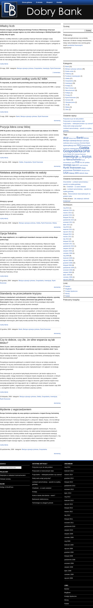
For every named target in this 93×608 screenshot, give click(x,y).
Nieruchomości (70, 90)
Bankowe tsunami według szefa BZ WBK (24, 78)
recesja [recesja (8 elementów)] (67, 165)
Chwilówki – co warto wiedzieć (76, 187)
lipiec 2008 (66, 275)
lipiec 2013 (66, 224)
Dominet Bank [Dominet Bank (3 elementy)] (85, 143)
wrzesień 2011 (67, 244)
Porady (67, 95)
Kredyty (67, 85)
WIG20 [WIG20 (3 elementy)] (81, 173)
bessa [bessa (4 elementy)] (86, 138)
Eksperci (49, 2)
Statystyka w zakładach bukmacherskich (13, 475)
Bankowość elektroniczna (40, 499)
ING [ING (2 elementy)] (73, 154)
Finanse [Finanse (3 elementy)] (84, 145)
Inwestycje (46, 68)
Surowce (68, 100)
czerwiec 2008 (67, 277)
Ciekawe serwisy (5, 479)
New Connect (69, 88)
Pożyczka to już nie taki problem (73, 119)
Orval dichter (67, 182)
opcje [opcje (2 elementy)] (73, 162)
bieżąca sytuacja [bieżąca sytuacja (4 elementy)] (70, 140)
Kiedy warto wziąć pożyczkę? (72, 126)
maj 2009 (66, 256)
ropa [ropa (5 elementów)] (73, 165)
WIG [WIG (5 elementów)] (77, 173)
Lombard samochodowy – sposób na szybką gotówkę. (46, 483)
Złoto (67, 109)
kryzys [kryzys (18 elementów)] (86, 156)
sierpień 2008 (67, 272)
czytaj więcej (4, 64)
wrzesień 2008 (67, 270)
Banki (18, 116)
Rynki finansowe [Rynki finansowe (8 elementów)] (72, 167)
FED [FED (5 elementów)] (79, 145)
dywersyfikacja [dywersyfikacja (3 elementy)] (68, 145)
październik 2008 (68, 267)
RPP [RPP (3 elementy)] (77, 165)
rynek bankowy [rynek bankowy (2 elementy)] (84, 165)
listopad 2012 (67, 234)
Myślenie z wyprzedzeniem (15, 409)
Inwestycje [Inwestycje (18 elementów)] (70, 156)
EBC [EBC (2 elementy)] (75, 145)
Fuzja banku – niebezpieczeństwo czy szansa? (78, 123)
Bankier (67, 286)
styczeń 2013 (67, 232)
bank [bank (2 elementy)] (74, 138)
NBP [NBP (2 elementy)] (64, 160)
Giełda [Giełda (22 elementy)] (84, 148)
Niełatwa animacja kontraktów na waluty (23, 172)
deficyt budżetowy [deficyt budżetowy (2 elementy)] (74, 143)
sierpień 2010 (67, 248)
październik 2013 (68, 220)
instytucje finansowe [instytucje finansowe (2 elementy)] (80, 154)
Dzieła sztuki (69, 71)
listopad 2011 (67, 241)
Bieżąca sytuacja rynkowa (25, 68)
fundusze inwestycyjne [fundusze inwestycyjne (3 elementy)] (71, 148)
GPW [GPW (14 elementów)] (86, 151)
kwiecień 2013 (67, 229)
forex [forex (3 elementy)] (89, 145)
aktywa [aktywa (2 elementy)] (71, 138)
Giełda (21, 162)
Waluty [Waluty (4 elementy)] (72, 173)
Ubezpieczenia (70, 102)
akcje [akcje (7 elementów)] (66, 137)
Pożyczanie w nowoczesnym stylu (74, 121)
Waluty (54, 223)
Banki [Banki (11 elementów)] (80, 137)
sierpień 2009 (67, 251)
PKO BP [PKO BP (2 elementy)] (82, 162)
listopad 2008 (67, 265)
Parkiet (67, 296)
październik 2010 (68, 246)
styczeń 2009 (67, 260)
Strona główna (27, 2)
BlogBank (68, 289)
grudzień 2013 (67, 215)
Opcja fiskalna (8, 233)
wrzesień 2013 (67, 222)
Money (67, 293)
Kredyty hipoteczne (71, 291)
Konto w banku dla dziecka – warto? (43, 495)
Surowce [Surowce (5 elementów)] (77, 170)
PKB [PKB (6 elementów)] (77, 162)
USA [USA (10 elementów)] (66, 172)
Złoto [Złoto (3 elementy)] (86, 173)
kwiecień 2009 (67, 258)
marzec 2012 (67, 236)
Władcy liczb (7, 25)
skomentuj (57, 120)
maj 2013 (66, 227)
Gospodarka (38, 68)
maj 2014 (66, 208)
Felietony (68, 74)
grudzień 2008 (67, 263)
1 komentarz (56, 72)
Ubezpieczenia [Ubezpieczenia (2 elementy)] (85, 170)
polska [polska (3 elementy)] (87, 162)
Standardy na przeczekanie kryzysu (20, 293)
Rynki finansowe (55, 68)
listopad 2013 (67, 217)
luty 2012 (66, 239)
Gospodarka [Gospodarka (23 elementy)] (72, 151)
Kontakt (59, 2)
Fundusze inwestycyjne (72, 76)
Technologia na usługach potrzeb (42, 503)
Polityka (67, 93)
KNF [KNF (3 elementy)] (80, 157)
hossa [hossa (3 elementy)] (69, 154)
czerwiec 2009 (67, 253)
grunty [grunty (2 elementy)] (65, 154)
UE (66, 105)
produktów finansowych (75, 45)
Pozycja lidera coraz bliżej (15, 126)
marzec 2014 (67, 213)
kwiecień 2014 (67, 210)
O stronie (39, 2)
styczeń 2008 (67, 279)
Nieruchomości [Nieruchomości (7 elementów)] (73, 159)
